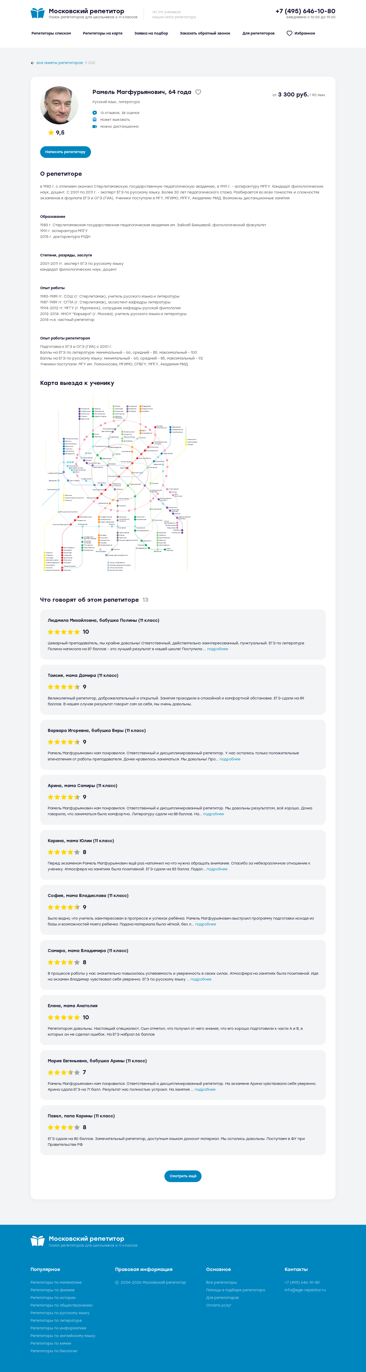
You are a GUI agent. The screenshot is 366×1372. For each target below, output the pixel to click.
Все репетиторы (221, 1282)
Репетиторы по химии (50, 1343)
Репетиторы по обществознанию (61, 1305)
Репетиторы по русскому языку (59, 1313)
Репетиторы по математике (56, 1282)
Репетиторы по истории (52, 1298)
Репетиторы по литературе (56, 1320)
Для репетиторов (222, 1298)
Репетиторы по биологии (53, 1351)
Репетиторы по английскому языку (62, 1336)
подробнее (217, 649)
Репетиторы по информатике (58, 1328)
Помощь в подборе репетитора (235, 1290)
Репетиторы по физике (52, 1290)
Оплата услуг (218, 1305)
